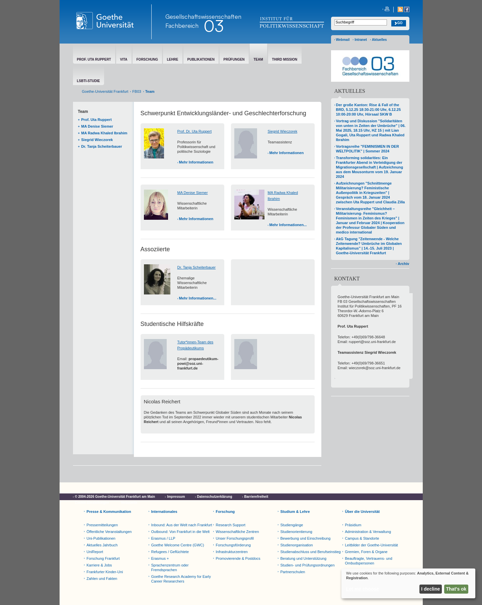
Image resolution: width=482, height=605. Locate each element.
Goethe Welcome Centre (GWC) (177, 545)
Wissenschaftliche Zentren (237, 532)
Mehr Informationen (196, 162)
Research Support (231, 525)
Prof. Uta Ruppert (96, 120)
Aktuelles (379, 40)
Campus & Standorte (362, 538)
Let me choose (362, 589)
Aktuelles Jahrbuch (102, 545)
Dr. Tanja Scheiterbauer (101, 146)
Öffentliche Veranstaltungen (109, 532)
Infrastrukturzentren (232, 552)
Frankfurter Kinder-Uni (105, 572)
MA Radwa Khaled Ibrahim (104, 133)
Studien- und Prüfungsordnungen (307, 565)
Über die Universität (362, 512)
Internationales (164, 512)
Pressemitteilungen (102, 525)
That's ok (456, 589)
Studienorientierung (296, 532)
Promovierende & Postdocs (238, 558)
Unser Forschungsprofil (235, 538)
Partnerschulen (292, 572)
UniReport (95, 552)
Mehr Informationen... (288, 225)
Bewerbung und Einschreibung (305, 538)
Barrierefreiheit (256, 496)
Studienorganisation (296, 545)
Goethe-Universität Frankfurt (105, 91)
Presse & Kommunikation (109, 512)
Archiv (403, 264)
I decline (430, 589)
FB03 (136, 91)
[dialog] (408, 583)
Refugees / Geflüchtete (170, 552)
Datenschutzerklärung (214, 496)
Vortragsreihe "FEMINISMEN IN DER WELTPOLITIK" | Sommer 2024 (367, 148)
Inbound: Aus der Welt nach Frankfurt (181, 525)
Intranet (360, 40)
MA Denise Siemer (97, 126)
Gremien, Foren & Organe (366, 552)
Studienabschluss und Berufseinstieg (310, 552)
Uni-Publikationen (101, 538)
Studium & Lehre (295, 512)
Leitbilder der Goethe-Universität (371, 545)
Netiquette (129, 503)
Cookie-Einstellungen (92, 503)
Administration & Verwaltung (368, 532)
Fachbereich (181, 25)
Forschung (225, 512)
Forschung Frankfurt (103, 558)
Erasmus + (160, 558)
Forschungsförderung (233, 545)
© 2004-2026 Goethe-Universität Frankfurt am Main (115, 496)
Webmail (343, 40)
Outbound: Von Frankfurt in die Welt (180, 532)
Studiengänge (291, 525)
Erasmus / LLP (163, 538)
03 (214, 26)
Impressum (176, 496)
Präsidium (353, 525)
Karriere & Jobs (99, 565)
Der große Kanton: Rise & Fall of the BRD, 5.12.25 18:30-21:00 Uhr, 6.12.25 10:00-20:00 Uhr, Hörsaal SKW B (368, 109)
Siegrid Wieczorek (97, 140)
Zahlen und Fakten (102, 579)
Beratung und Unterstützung (303, 558)
